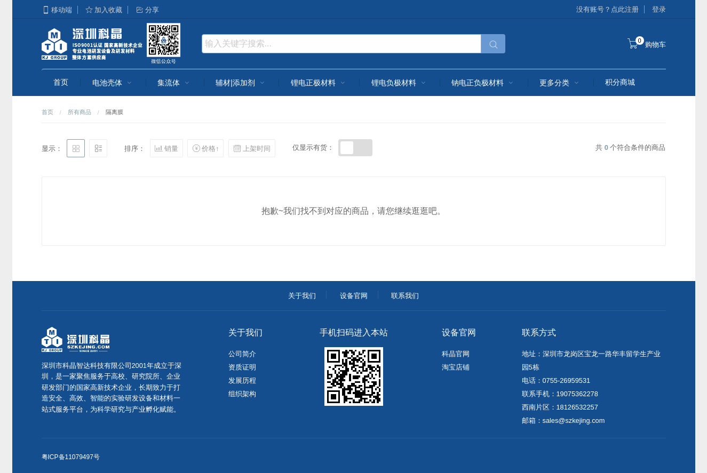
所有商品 (79, 112)
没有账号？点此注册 (607, 9)
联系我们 (405, 296)
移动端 (57, 10)
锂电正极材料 (319, 82)
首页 (60, 82)
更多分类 (560, 82)
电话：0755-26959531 (556, 380)
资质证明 (242, 367)
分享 (147, 10)
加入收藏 (103, 10)
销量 (166, 148)
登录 (659, 9)
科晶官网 (456, 354)
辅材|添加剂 (241, 82)
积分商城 (620, 82)
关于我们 (302, 296)
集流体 (174, 82)
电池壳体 (113, 82)
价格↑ (205, 148)
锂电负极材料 (399, 82)
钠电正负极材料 (483, 82)
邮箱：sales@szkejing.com (563, 420)
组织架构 (242, 394)
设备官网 (354, 296)
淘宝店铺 (456, 367)
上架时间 (252, 148)
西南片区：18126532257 (560, 407)
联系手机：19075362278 (560, 394)
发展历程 (242, 380)
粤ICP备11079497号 (71, 457)
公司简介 (242, 354)
